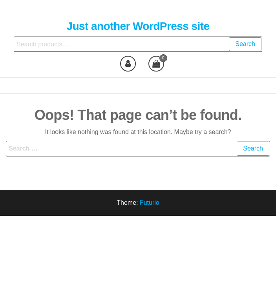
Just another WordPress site (137, 26)
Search (245, 43)
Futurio (149, 202)
